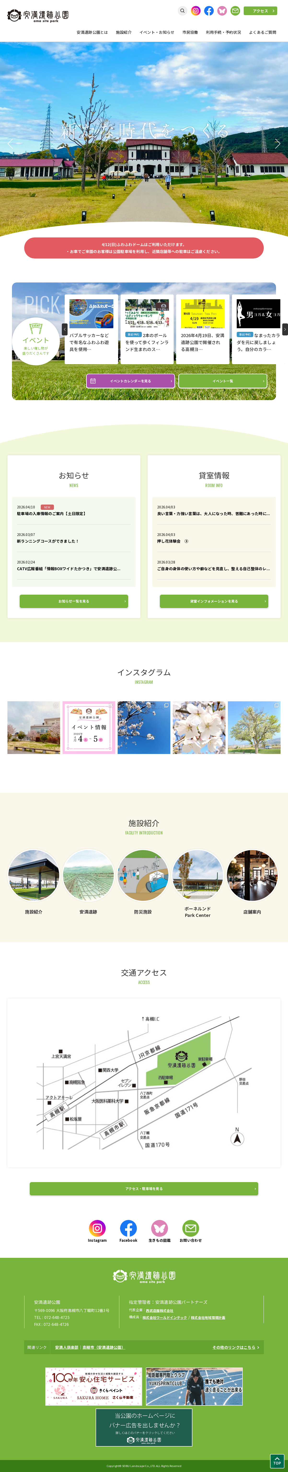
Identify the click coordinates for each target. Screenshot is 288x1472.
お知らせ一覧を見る (74, 601)
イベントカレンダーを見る (130, 381)
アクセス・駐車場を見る (144, 1188)
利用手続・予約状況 (223, 32)
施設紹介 (124, 32)
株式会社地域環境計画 (208, 1317)
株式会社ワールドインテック (165, 1317)
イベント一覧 (223, 381)
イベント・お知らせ (157, 32)
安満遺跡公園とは (92, 32)
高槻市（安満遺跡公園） (103, 1347)
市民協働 (190, 32)
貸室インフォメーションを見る (214, 601)
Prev (65, 329)
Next (278, 143)
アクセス (260, 11)
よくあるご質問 (262, 32)
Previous (10, 143)
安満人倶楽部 (67, 1347)
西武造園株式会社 (159, 1310)
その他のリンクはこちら (234, 1347)
